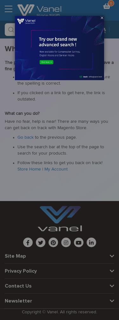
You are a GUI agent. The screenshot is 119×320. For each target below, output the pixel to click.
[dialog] (59, 160)
